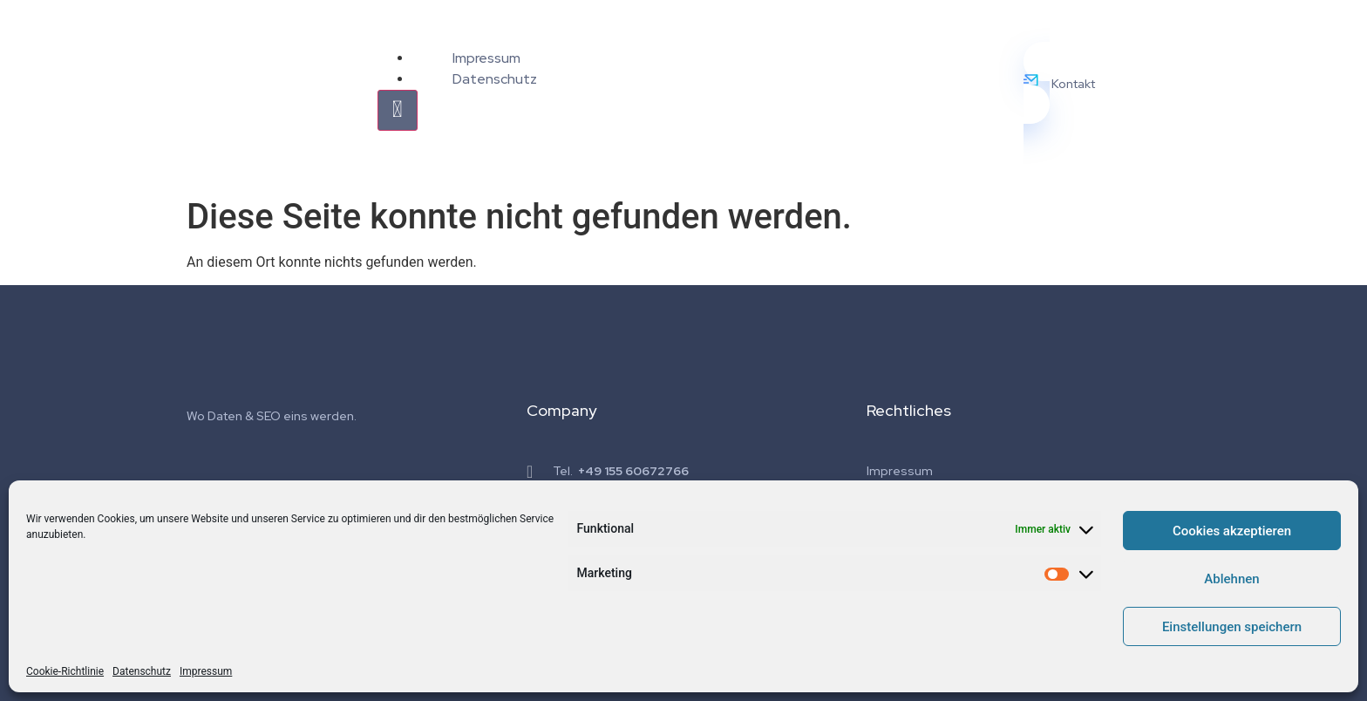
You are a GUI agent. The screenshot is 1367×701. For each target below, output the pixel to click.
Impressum (206, 671)
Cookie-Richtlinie (65, 671)
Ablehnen (1231, 579)
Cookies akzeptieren (1232, 531)
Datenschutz (141, 671)
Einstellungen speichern (1232, 627)
